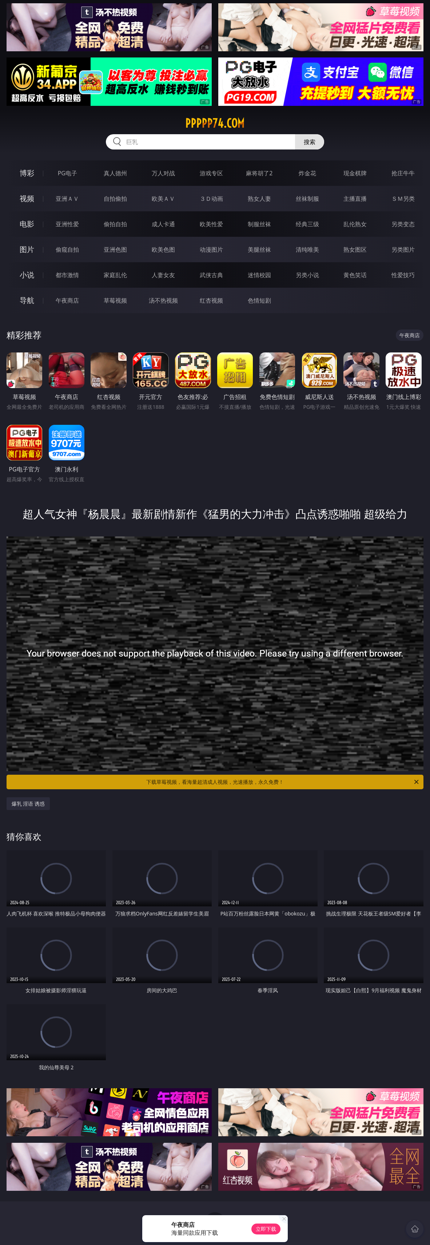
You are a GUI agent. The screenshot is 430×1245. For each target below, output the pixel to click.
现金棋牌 (355, 173)
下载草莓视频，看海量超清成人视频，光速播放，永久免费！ (283, 782)
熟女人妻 (259, 199)
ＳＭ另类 (403, 199)
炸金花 (307, 173)
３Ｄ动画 (211, 199)
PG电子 (67, 173)
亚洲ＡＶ (67, 199)
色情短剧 (259, 300)
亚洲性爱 (67, 224)
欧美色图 (163, 250)
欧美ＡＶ (163, 199)
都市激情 (67, 275)
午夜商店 (67, 300)
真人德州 (115, 173)
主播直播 (355, 199)
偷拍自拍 (115, 224)
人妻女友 (163, 275)
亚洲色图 (115, 250)
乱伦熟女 (355, 224)
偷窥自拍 (67, 250)
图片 (27, 249)
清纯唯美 (307, 250)
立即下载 (266, 1228)
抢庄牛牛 (403, 173)
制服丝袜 (259, 224)
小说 (27, 275)
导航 (27, 300)
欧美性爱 (211, 224)
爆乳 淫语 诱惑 (28, 803)
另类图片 (403, 250)
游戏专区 (211, 173)
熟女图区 (355, 250)
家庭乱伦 (115, 275)
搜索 (309, 142)
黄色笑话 (355, 275)
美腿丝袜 (259, 250)
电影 (27, 224)
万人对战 (163, 173)
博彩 (27, 173)
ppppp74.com (214, 123)
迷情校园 (259, 275)
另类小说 (307, 275)
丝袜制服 (307, 199)
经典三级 (307, 224)
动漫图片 (211, 250)
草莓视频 (115, 300)
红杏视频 (211, 300)
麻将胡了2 (259, 173)
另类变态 (403, 224)
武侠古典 (211, 275)
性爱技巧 (403, 275)
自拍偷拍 (115, 199)
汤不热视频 (163, 300)
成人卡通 (163, 224)
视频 (27, 198)
